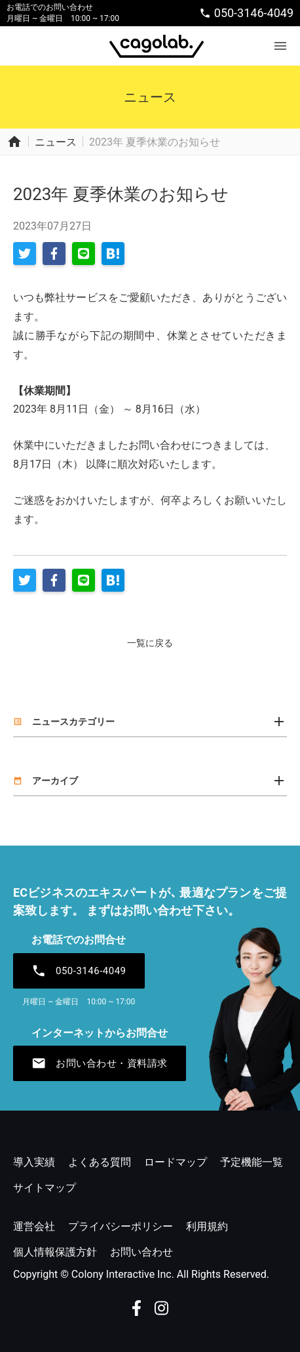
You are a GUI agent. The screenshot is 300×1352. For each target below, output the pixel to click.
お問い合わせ (141, 1252)
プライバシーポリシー (120, 1226)
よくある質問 (99, 1162)
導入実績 (34, 1162)
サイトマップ (44, 1187)
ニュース (56, 142)
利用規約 (207, 1226)
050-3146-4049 (246, 13)
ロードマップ (175, 1162)
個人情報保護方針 (55, 1252)
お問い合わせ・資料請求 (99, 1063)
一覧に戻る (150, 643)
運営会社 (34, 1226)
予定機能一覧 (251, 1162)
